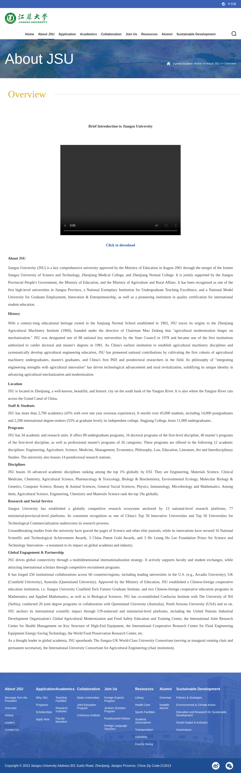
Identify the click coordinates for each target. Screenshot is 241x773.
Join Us (131, 34)
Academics (88, 34)
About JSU (46, 34)
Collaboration (111, 34)
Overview (230, 63)
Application (67, 34)
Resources (149, 34)
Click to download (120, 245)
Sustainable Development (196, 34)
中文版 (232, 3)
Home (29, 34)
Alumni (167, 34)
